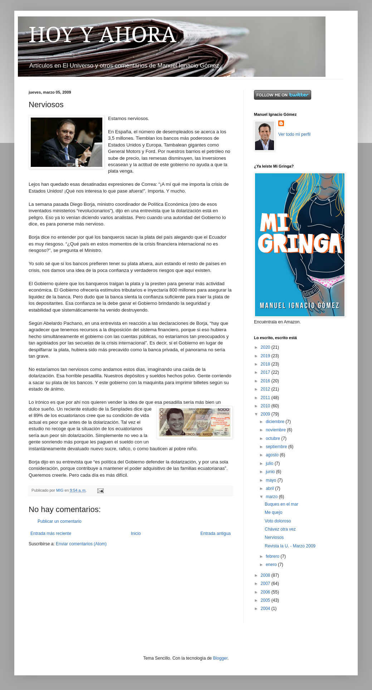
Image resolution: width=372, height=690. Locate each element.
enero (272, 564)
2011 (266, 397)
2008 (266, 575)
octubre (273, 438)
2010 (266, 405)
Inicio (136, 533)
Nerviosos (274, 537)
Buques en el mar (281, 504)
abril (270, 488)
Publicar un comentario (60, 521)
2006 (266, 592)
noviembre (276, 429)
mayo (272, 480)
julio (270, 463)
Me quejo (273, 512)
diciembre (275, 421)
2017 (266, 372)
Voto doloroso (278, 520)
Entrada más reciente (50, 533)
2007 (266, 583)
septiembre (277, 446)
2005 (266, 600)
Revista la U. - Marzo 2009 (290, 545)
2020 (266, 347)
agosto (273, 454)
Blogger (220, 658)
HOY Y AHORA (102, 34)
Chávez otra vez (280, 529)
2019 (266, 355)
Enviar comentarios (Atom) (81, 543)
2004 (266, 608)
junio (271, 471)
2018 (266, 364)
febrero (273, 556)
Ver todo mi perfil (294, 134)
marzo (272, 496)
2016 (266, 380)
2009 (266, 414)
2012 (266, 389)
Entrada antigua (215, 533)
